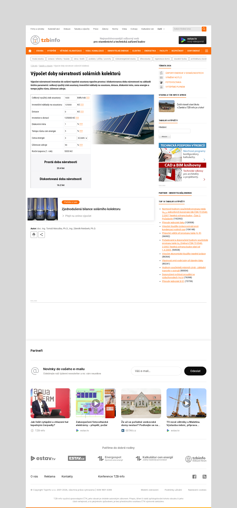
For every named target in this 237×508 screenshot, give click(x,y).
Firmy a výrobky (37, 29)
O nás (34, 476)
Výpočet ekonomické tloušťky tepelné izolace (184, 253)
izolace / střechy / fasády (59, 59)
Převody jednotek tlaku (173, 222)
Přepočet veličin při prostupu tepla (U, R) (181, 233)
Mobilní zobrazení (149, 490)
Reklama (49, 476)
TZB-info (34, 66)
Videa (124, 29)
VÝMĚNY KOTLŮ (174, 77)
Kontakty (67, 476)
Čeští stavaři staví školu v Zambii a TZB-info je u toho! (190, 106)
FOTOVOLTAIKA (173, 82)
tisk (34, 235)
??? (88, 97)
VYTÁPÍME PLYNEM (175, 87)
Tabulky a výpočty (82, 29)
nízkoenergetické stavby (125, 59)
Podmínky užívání (173, 490)
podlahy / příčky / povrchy (100, 59)
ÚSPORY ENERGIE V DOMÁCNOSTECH (185, 73)
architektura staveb (199, 59)
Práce (95, 29)
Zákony (105, 29)
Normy (115, 29)
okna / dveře (79, 59)
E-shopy (134, 29)
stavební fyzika (180, 59)
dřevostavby (145, 59)
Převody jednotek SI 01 (173, 281)
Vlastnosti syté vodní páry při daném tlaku (182, 260)
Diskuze (67, 29)
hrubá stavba (38, 59)
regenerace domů (162, 59)
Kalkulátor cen (147, 29)
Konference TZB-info (111, 476)
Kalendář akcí (54, 29)
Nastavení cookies (197, 490)
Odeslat (195, 371)
